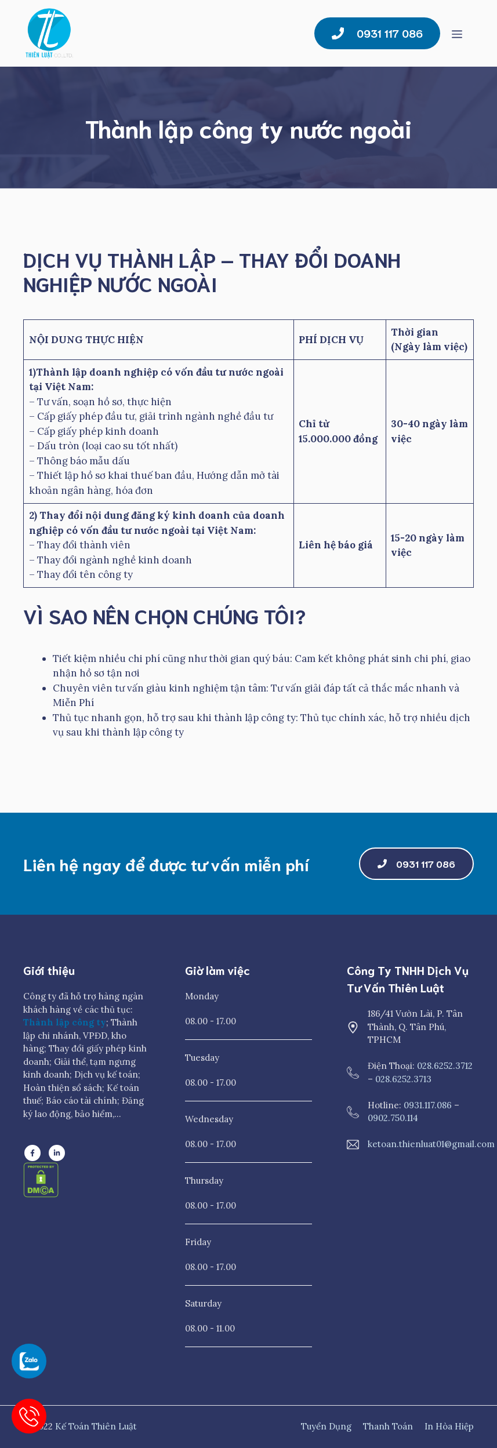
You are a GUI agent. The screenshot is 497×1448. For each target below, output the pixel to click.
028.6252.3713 (403, 1079)
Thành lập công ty (64, 1022)
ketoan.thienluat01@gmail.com (431, 1143)
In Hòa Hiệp (449, 1426)
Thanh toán (388, 1426)
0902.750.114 (393, 1117)
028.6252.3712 (445, 1065)
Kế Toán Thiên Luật (96, 1426)
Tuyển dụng (326, 1426)
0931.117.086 (428, 1105)
